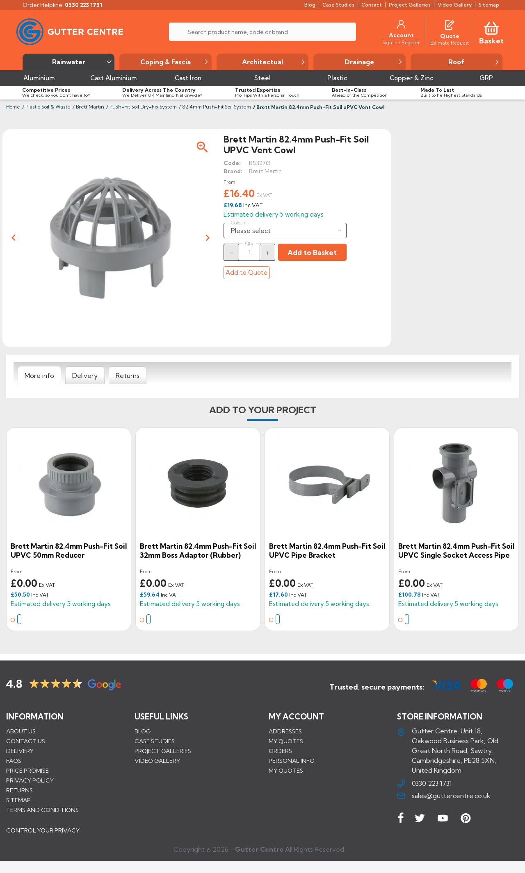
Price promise (27, 770)
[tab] (39, 375)
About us (21, 731)
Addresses (285, 731)
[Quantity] (249, 252)
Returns (19, 790)
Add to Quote (246, 272)
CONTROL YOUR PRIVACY (43, 836)
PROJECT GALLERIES (163, 751)
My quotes (286, 741)
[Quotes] (449, 24)
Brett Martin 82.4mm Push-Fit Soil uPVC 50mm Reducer (69, 550)
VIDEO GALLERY (157, 760)
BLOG (143, 731)
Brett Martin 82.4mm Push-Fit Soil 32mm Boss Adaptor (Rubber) (198, 550)
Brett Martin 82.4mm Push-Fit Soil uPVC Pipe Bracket (327, 550)
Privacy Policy (30, 780)
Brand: (233, 171)
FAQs (13, 760)
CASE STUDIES (155, 741)
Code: (232, 163)
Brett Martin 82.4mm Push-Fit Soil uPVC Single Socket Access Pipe (456, 550)
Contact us (25, 741)
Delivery (20, 751)
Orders (280, 751)
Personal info (292, 760)
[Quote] (449, 36)
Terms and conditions (42, 810)
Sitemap (18, 800)
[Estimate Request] (449, 42)
